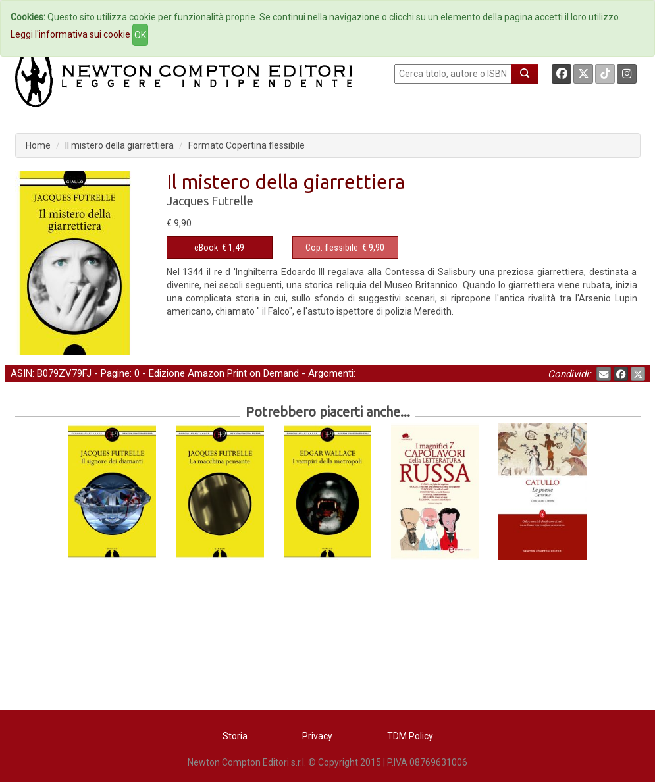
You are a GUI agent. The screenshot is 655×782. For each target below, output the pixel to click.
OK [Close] (140, 35)
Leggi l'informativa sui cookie (70, 34)
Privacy (317, 736)
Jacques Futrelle (210, 200)
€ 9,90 (344, 247)
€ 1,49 (219, 247)
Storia (235, 736)
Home (38, 145)
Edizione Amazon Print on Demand (224, 373)
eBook (206, 247)
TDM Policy (410, 736)
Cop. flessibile (331, 247)
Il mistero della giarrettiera (119, 145)
